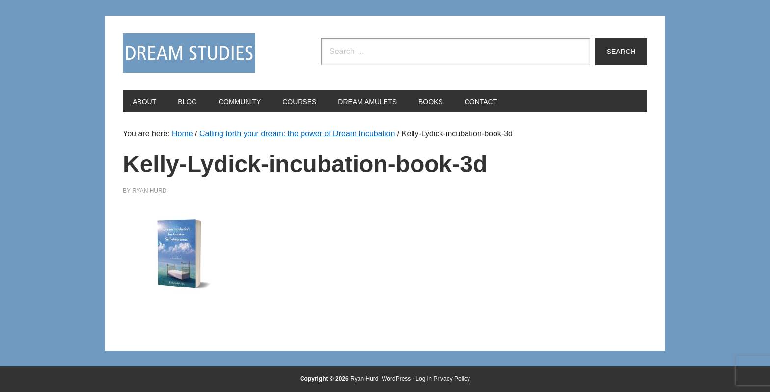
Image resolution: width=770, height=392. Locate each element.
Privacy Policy (451, 378)
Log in (423, 378)
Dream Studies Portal (189, 53)
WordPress (396, 378)
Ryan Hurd (365, 378)
